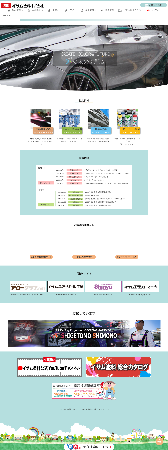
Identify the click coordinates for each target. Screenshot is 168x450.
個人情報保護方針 (89, 409)
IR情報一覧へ (46, 205)
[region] (84, 58)
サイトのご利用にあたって (69, 409)
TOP (159, 442)
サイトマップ (104, 409)
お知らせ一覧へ (46, 183)
